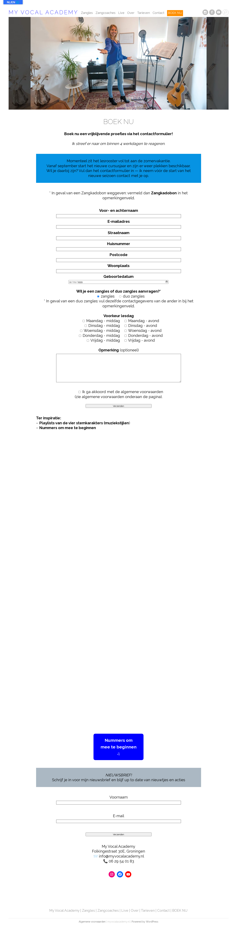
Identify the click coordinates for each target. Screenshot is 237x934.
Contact (158, 13)
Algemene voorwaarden (92, 921)
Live (121, 13)
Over (130, 13)
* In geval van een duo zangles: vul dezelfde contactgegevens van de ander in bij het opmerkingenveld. (118, 291)
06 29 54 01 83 (121, 861)
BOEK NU (175, 13)
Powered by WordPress (145, 921)
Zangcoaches (105, 13)
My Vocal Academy (43, 12)
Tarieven (143, 13)
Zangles (87, 13)
